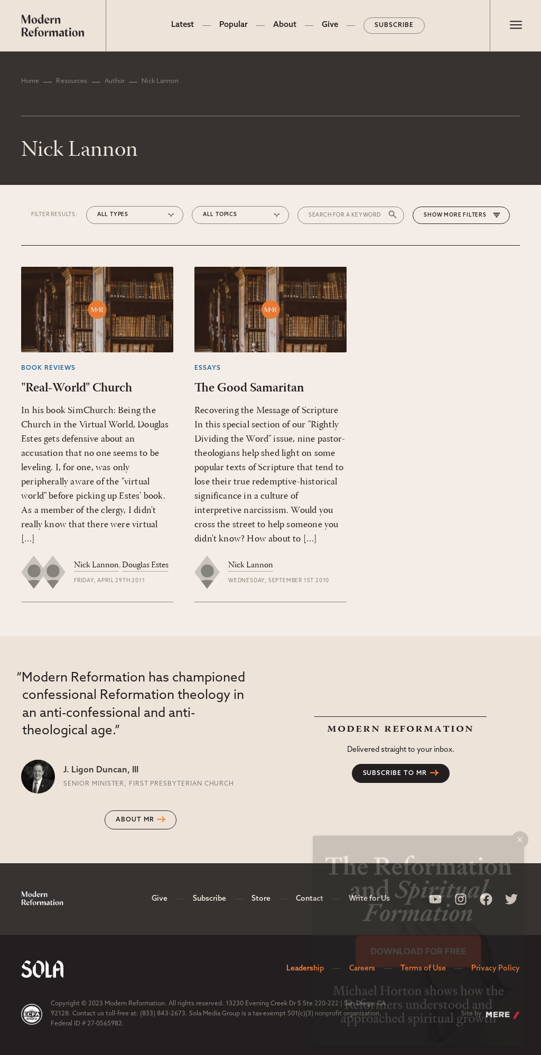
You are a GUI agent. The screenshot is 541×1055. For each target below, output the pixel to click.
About (284, 25)
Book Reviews (48, 368)
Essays (207, 368)
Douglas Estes (145, 565)
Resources (71, 81)
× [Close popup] (520, 831)
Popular (233, 25)
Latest (182, 25)
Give (330, 25)
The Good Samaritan (249, 388)
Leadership (305, 969)
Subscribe (394, 25)
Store (260, 899)
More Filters (465, 215)
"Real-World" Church (76, 388)
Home (30, 81)
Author (115, 81)
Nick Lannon (96, 565)
